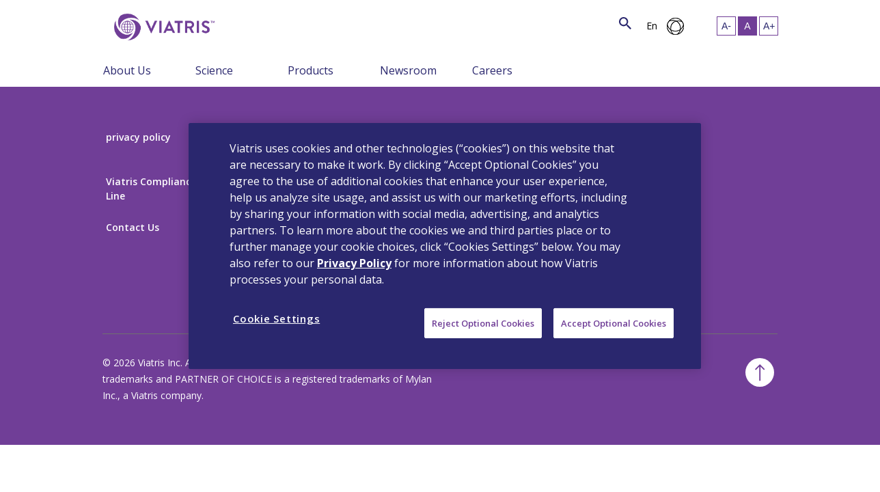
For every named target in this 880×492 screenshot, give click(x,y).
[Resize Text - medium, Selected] (747, 26)
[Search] (241, 24)
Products (310, 70)
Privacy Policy (354, 263)
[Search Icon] (625, 24)
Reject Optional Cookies (483, 323)
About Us (127, 70)
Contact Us (132, 227)
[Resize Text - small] (726, 26)
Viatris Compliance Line (151, 188)
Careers (492, 70)
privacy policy (138, 137)
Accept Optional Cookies (613, 323)
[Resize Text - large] (768, 26)
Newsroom (408, 70)
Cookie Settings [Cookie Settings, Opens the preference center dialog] (276, 318)
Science (214, 70)
